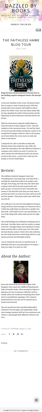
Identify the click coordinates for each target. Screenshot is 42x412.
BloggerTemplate (34, 410)
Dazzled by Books (21, 8)
